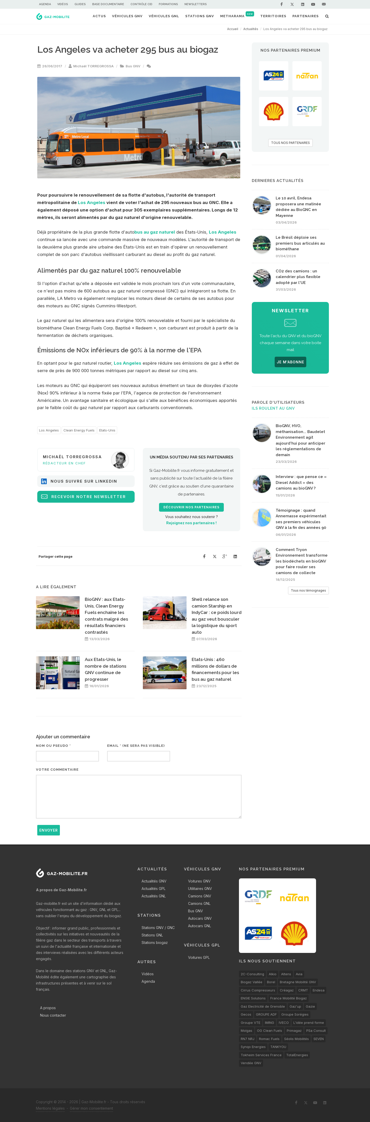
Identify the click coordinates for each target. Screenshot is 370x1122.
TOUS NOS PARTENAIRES (290, 143)
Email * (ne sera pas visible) (136, 746)
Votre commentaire (57, 769)
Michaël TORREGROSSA (93, 66)
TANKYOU (278, 1047)
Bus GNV (133, 66)
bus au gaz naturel (154, 232)
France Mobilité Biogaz (288, 998)
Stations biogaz (155, 942)
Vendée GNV (251, 1063)
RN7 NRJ (247, 1039)
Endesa (319, 990)
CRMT (303, 990)
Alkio (272, 974)
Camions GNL (199, 903)
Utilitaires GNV (200, 888)
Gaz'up (295, 1006)
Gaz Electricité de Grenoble (263, 1006)
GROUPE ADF (266, 1014)
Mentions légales (50, 1108)
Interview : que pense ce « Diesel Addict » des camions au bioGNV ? (301, 482)
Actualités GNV (154, 881)
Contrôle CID (141, 4)
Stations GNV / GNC (158, 927)
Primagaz (294, 1030)
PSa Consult (316, 1030)
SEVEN (318, 1039)
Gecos (246, 1014)
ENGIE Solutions (253, 998)
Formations (168, 4)
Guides (80, 4)
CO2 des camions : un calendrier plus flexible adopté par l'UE (298, 277)
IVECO (284, 1022)
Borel (271, 982)
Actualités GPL (153, 888)
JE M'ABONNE (290, 362)
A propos (48, 1008)
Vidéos (62, 4)
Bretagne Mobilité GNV (298, 982)
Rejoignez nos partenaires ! (191, 523)
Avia (299, 974)
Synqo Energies (253, 1047)
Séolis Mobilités (296, 1039)
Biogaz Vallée (251, 982)
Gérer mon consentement (91, 1108)
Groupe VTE (250, 1022)
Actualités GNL (154, 896)
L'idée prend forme (308, 1022)
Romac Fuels (269, 1039)
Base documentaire (108, 4)
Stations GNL (152, 935)
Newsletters (195, 4)
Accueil (232, 29)
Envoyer (48, 830)
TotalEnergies (297, 1055)
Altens (286, 974)
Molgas (246, 1030)
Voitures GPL (199, 957)
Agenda (45, 4)
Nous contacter (53, 1015)
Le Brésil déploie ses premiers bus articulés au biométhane (300, 243)
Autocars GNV (200, 918)
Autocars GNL (199, 926)
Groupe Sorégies (295, 1014)
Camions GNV (199, 896)
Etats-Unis (107, 430)
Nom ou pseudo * (53, 746)
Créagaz (287, 990)
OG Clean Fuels (269, 1030)
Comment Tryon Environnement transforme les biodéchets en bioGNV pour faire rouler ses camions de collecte (302, 561)
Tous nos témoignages (308, 590)
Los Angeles (91, 202)
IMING (269, 1022)
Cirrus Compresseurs (258, 990)
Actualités (250, 29)
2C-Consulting (252, 974)
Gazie (310, 1006)
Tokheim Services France (261, 1055)
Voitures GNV (199, 881)
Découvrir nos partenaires (191, 507)
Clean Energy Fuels (79, 430)
